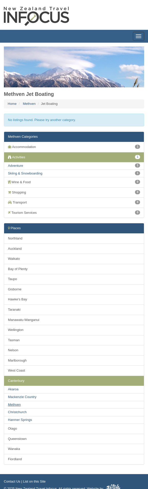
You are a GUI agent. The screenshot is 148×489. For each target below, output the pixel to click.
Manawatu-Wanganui (23, 320)
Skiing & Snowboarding (25, 173)
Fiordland (15, 459)
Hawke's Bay (17, 299)
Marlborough (17, 360)
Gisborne (15, 289)
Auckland (15, 249)
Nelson (13, 350)
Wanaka (14, 449)
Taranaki (14, 309)
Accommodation (74, 147)
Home (12, 104)
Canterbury (16, 381)
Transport (74, 202)
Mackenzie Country (22, 397)
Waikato (14, 259)
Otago (12, 428)
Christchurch (17, 412)
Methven (29, 104)
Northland (15, 238)
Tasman (14, 340)
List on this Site (34, 481)
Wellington (15, 330)
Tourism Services (74, 212)
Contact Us (12, 481)
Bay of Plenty (18, 269)
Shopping (74, 192)
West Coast (16, 370)
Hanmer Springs (20, 420)
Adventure (15, 166)
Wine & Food (74, 182)
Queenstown (17, 439)
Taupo (12, 279)
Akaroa (13, 389)
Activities (74, 157)
